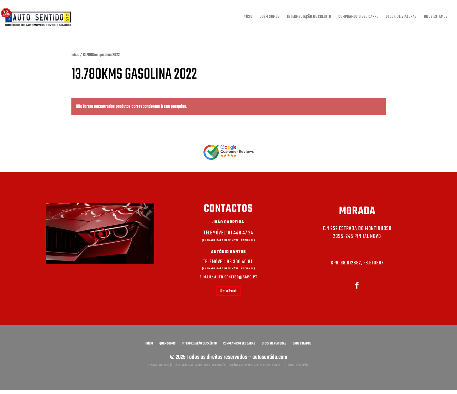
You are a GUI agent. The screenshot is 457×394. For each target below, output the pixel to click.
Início (247, 17)
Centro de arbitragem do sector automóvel (202, 365)
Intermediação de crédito (309, 17)
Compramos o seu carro (358, 17)
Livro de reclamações (161, 365)
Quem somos (270, 17)
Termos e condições (297, 365)
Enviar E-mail (228, 291)
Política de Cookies (271, 365)
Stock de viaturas (401, 17)
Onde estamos (436, 17)
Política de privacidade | (245, 365)
